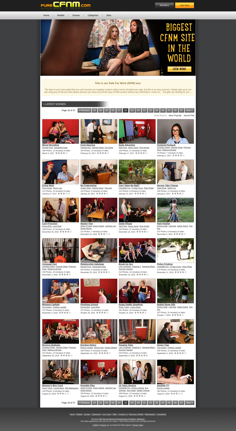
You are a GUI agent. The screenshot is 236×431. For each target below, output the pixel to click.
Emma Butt (46, 226)
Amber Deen (85, 188)
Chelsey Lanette (59, 307)
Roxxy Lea (57, 188)
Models (60, 15)
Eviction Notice (88, 345)
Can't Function (49, 223)
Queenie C (136, 267)
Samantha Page (61, 148)
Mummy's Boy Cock (52, 385)
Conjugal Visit (49, 264)
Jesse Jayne (133, 148)
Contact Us (123, 414)
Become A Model (136, 414)
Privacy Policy (138, 425)
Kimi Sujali (131, 390)
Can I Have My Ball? (129, 185)
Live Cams (106, 414)
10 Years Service (127, 385)
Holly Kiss (123, 148)
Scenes (76, 15)
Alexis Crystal (86, 226)
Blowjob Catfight (51, 304)
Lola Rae (172, 226)
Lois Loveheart (125, 267)
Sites (108, 15)
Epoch (103, 425)
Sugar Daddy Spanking (131, 304)
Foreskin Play (87, 385)
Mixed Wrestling (50, 145)
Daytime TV (163, 385)
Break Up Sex (126, 264)
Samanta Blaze (148, 267)
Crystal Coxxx (137, 188)
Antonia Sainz (97, 188)
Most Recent (160, 115)
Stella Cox (171, 188)
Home (46, 15)
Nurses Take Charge (167, 185)
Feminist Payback (166, 145)
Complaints (161, 414)
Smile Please (125, 223)
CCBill (95, 425)
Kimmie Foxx (47, 148)
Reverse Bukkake (51, 345)
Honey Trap (163, 345)
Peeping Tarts (126, 345)
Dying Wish (48, 185)
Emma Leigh (162, 226)
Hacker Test (86, 223)
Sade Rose (161, 188)
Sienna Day (99, 348)
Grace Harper (98, 226)
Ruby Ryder (149, 188)
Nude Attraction (127, 145)
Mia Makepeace (71, 388)
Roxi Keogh (144, 148)
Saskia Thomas (143, 390)
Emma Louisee (86, 348)
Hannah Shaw (98, 148)
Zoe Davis (109, 148)
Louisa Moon (135, 307)
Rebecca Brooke (169, 150)
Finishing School (89, 304)
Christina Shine (163, 147)
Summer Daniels (126, 269)
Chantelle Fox (124, 188)
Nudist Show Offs (166, 304)
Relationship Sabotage (92, 264)
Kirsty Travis (124, 307)
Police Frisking (165, 264)
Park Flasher (163, 223)
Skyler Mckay (86, 229)
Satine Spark (182, 226)
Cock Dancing (87, 145)
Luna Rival (57, 226)
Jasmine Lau (110, 226)
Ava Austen (47, 307)
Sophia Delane (111, 348)
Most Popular (175, 115)
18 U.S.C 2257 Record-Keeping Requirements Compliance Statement (118, 419)
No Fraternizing (88, 185)
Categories (93, 15)
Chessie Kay (85, 148)
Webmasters (150, 414)
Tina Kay (108, 188)
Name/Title (189, 115)
